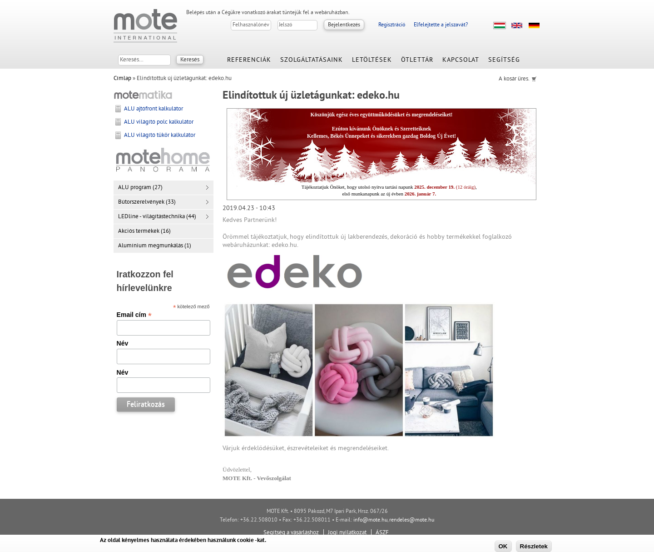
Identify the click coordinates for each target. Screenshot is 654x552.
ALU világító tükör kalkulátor (159, 135)
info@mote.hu (370, 520)
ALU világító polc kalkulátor (158, 122)
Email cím (134, 315)
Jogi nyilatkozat (347, 533)
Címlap (122, 78)
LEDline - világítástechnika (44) (157, 217)
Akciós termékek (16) (144, 231)
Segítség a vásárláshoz (291, 533)
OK (503, 546)
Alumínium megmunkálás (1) (154, 246)
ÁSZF (382, 533)
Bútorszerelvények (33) (147, 202)
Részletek (534, 546)
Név (123, 343)
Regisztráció (391, 25)
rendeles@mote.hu (411, 520)
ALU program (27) (140, 187)
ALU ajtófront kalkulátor (153, 109)
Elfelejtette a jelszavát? (441, 25)
